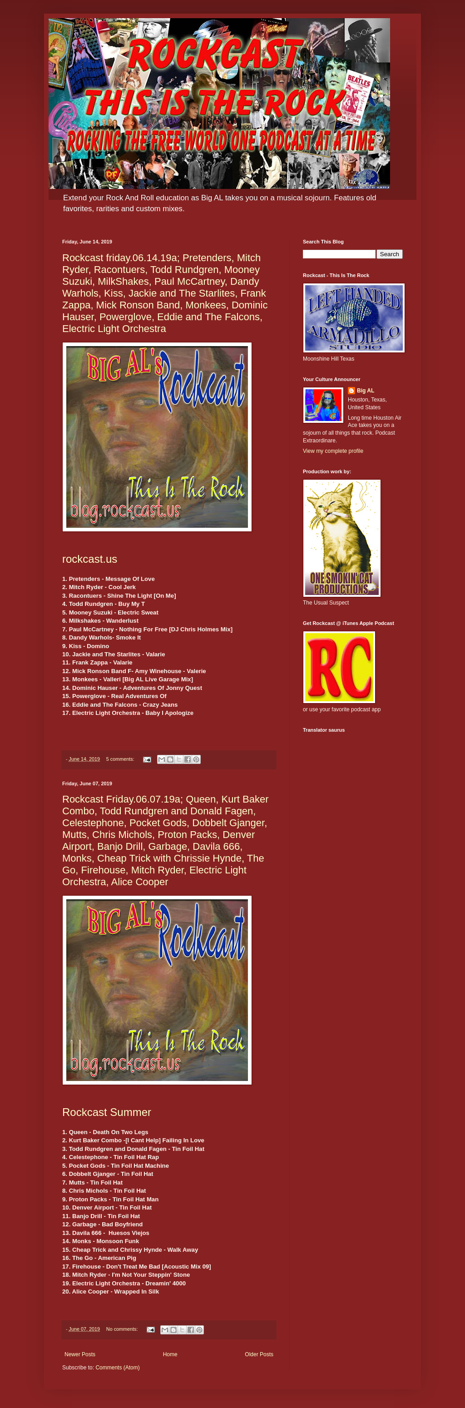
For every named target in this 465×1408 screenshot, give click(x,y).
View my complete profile (333, 451)
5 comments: (121, 759)
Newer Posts (79, 1354)
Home (170, 1354)
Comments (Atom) (117, 1367)
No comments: (122, 1329)
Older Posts (259, 1354)
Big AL (365, 390)
